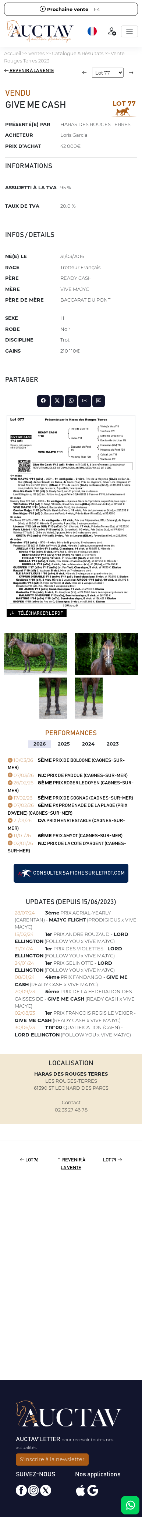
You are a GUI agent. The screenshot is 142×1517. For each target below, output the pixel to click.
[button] (93, 31)
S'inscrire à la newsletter (52, 1459)
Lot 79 (112, 1160)
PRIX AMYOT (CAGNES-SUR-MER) (65, 836)
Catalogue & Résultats (77, 53)
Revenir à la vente (29, 70)
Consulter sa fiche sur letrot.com (71, 873)
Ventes (36, 53)
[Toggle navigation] (129, 31)
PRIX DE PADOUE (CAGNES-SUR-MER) (68, 775)
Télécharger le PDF (36, 613)
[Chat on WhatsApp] (130, 1505)
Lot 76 (29, 1160)
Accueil (12, 53)
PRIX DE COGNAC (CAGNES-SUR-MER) (70, 798)
